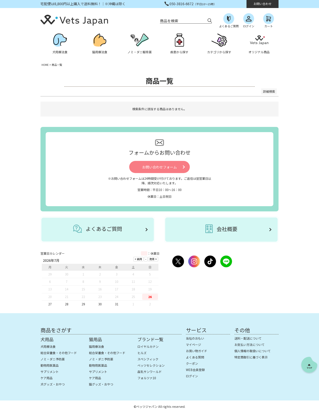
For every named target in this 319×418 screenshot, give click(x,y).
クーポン (192, 363)
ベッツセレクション (151, 365)
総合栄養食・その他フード (58, 353)
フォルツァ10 (146, 378)
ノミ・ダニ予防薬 (52, 359)
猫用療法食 (96, 346)
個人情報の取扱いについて (252, 351)
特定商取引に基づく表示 (251, 357)
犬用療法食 (48, 346)
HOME (45, 64)
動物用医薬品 (49, 365)
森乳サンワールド (149, 371)
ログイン (192, 376)
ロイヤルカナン (148, 346)
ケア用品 (46, 378)
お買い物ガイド (196, 351)
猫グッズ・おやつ (101, 384)
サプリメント (49, 371)
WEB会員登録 (195, 370)
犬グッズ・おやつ (52, 384)
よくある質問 (195, 357)
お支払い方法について (249, 344)
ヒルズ (142, 353)
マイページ (193, 344)
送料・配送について (248, 338)
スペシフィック (147, 359)
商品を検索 (169, 20)
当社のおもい (195, 338)
